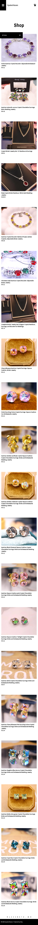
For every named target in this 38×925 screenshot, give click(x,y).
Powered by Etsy (18, 922)
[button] (11, 35)
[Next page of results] (31, 917)
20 (28, 917)
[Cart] (35, 5)
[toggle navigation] (3, 5)
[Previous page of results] (7, 917)
